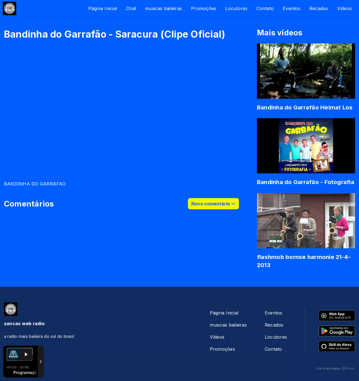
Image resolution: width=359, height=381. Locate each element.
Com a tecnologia (335, 368)
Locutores (236, 8)
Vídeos (344, 8)
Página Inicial (102, 8)
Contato (265, 8)
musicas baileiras (163, 8)
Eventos (291, 8)
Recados (318, 8)
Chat (131, 8)
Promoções (203, 8)
